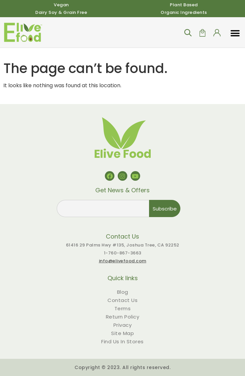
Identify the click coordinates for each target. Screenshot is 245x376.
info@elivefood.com (122, 261)
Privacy (122, 324)
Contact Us (122, 300)
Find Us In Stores (122, 341)
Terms (122, 308)
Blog (122, 291)
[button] (235, 33)
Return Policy (122, 316)
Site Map (122, 333)
